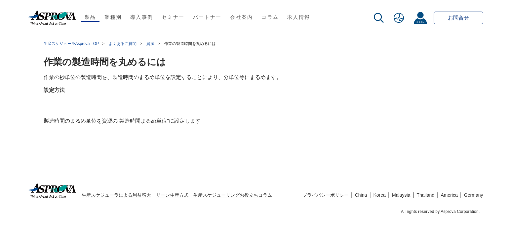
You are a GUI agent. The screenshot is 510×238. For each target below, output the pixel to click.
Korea (379, 195)
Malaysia (401, 195)
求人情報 (298, 17)
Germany (473, 195)
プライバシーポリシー (325, 195)
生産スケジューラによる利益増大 (116, 195)
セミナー (173, 17)
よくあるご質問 (123, 43)
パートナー (207, 17)
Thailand (425, 195)
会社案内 (241, 17)
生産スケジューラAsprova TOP (71, 43)
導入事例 (141, 17)
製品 (90, 17)
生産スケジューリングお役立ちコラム (232, 195)
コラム (270, 17)
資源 (150, 43)
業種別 (113, 17)
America (449, 195)
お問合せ (458, 17)
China (361, 195)
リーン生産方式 (172, 195)
